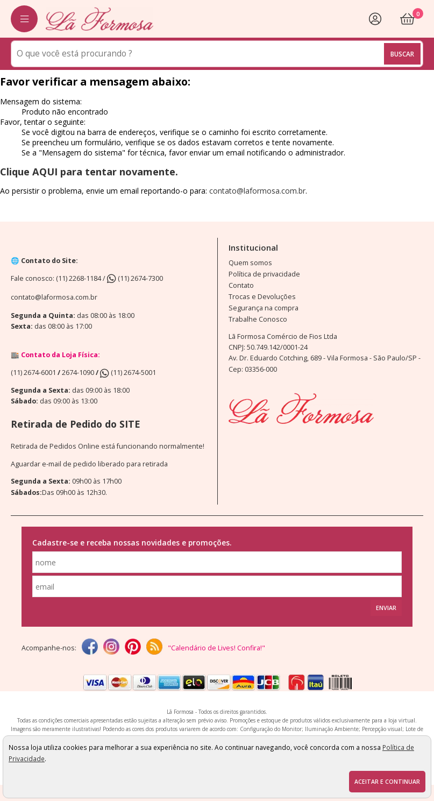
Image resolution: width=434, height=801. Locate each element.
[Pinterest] (133, 647)
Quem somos (250, 262)
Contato (241, 285)
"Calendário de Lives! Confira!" (216, 648)
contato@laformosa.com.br (257, 191)
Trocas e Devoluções (262, 296)
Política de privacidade (264, 274)
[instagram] (111, 647)
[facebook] (90, 647)
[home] (99, 18)
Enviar (386, 608)
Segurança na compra (263, 308)
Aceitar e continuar (387, 781)
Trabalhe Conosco (258, 319)
